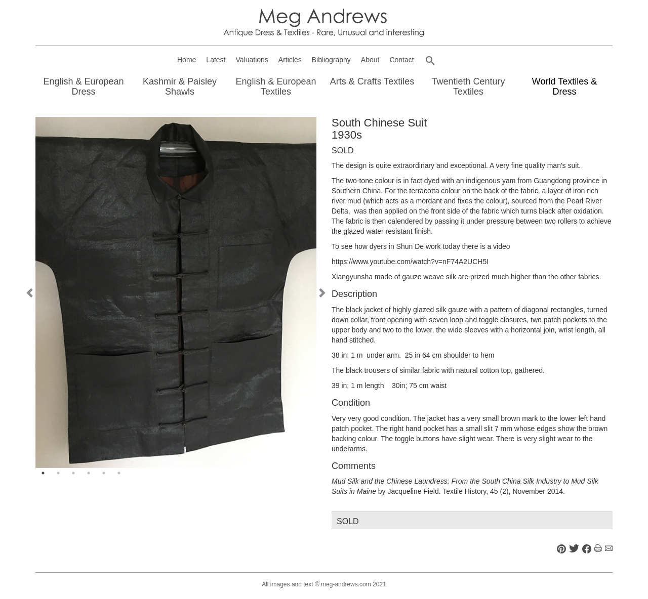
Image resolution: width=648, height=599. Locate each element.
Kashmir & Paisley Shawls (180, 86)
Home (186, 60)
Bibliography (331, 60)
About (370, 60)
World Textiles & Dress (564, 86)
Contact (401, 60)
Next (321, 292)
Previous (30, 292)
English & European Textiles (275, 86)
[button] (430, 60)
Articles (290, 60)
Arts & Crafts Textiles (372, 81)
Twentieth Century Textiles (468, 86)
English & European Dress (83, 86)
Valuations (252, 60)
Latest (215, 60)
